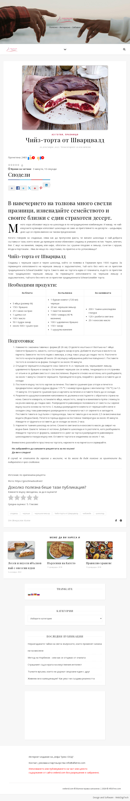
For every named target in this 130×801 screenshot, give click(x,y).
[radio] (11, 498)
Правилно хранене (99, 563)
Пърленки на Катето (61, 563)
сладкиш (14, 513)
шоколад (100, 513)
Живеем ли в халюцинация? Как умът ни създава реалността (61, 678)
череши (26, 513)
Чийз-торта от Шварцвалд (66, 513)
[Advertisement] (65, 715)
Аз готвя (57, 134)
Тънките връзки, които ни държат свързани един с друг (59, 671)
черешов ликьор (42, 513)
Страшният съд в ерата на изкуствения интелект (55, 664)
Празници (71, 134)
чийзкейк (87, 513)
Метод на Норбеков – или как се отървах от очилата (57, 657)
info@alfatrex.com (75, 762)
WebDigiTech (121, 797)
